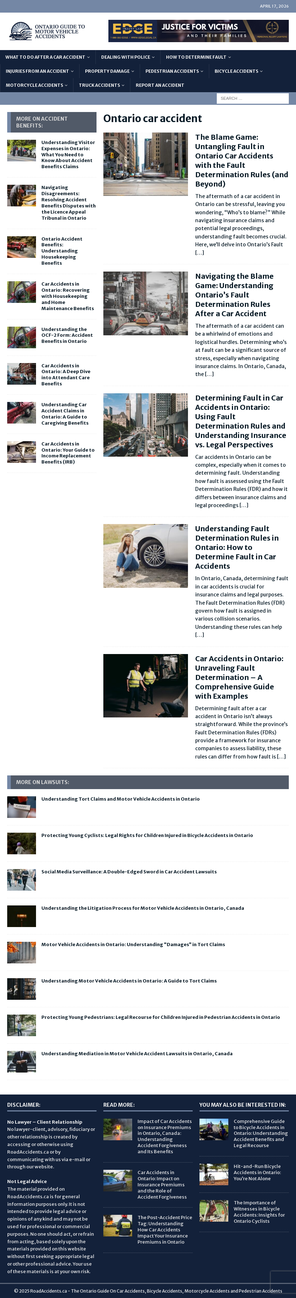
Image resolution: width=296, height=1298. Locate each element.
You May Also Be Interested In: (242, 1105)
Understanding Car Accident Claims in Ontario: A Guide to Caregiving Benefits (65, 414)
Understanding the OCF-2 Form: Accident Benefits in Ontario (67, 335)
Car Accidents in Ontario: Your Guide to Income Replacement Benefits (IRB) (68, 453)
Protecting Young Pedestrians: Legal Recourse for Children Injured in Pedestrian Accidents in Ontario (160, 1017)
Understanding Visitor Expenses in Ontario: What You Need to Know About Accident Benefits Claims (68, 154)
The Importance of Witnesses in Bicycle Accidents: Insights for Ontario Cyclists (259, 1212)
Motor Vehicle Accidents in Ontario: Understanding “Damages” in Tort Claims (133, 944)
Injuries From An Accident (37, 71)
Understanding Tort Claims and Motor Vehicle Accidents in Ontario (120, 799)
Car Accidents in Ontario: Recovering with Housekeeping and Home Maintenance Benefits (67, 296)
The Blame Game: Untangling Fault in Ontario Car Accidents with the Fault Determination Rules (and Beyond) (241, 160)
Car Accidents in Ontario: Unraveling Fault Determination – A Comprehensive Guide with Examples (239, 677)
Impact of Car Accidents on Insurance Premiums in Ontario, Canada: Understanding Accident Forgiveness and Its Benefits (165, 1136)
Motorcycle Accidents (34, 85)
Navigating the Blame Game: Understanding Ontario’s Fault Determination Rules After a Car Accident (234, 295)
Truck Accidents (99, 85)
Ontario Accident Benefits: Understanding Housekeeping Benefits (61, 251)
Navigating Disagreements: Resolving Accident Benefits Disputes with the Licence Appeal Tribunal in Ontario (68, 202)
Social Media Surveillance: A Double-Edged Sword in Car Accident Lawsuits (129, 872)
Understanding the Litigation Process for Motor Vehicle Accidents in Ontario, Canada (142, 908)
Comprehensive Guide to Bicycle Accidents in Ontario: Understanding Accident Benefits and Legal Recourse (261, 1133)
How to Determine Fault (196, 57)
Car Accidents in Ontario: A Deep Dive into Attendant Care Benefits (65, 375)
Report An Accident (160, 85)
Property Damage (107, 71)
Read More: (119, 1105)
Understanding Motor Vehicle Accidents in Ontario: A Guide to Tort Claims (129, 981)
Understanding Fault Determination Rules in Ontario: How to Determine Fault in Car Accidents (237, 547)
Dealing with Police (125, 57)
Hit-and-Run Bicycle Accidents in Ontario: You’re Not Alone (257, 1172)
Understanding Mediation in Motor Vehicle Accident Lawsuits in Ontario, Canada (137, 1054)
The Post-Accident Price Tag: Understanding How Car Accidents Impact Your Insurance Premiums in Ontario (165, 1229)
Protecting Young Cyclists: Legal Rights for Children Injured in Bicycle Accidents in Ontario (147, 835)
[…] (199, 253)
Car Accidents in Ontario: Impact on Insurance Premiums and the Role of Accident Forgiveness (162, 1184)
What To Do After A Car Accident (45, 57)
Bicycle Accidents (236, 71)
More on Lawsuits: (42, 782)
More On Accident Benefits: (42, 122)
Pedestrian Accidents (172, 71)
